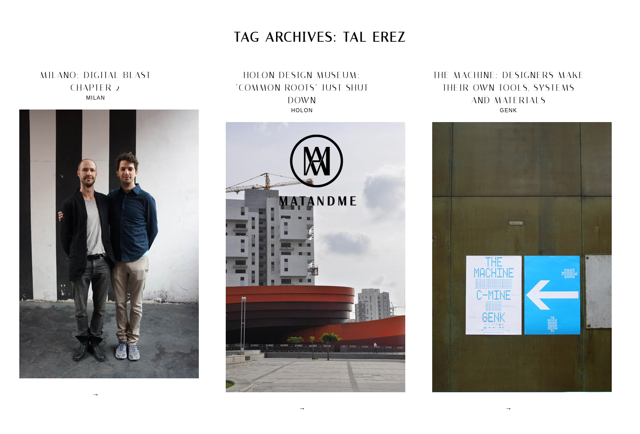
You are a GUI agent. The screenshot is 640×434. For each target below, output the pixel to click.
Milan (95, 98)
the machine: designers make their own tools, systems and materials (508, 87)
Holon (302, 110)
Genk (508, 110)
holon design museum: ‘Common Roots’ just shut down (302, 87)
